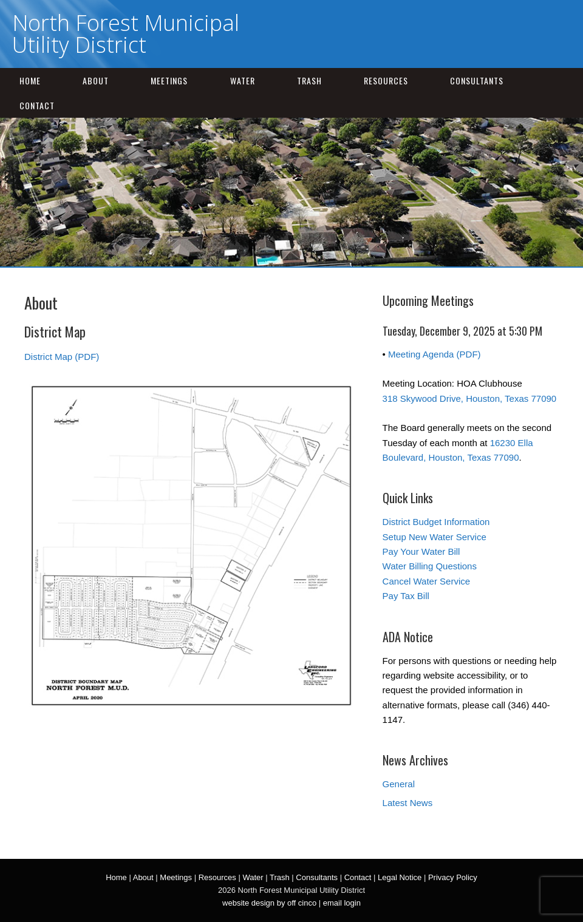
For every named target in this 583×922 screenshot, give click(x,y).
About (96, 80)
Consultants (476, 80)
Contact (37, 105)
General (399, 784)
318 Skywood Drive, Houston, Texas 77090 (470, 398)
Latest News (408, 803)
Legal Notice (399, 877)
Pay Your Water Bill (421, 551)
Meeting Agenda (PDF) (434, 354)
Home (30, 80)
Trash (309, 80)
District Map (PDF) (61, 356)
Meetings (169, 80)
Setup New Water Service (434, 537)
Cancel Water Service (427, 581)
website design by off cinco (269, 902)
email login (342, 902)
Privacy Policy (452, 877)
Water (242, 80)
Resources (386, 80)
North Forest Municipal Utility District (125, 33)
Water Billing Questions (430, 566)
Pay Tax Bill (406, 596)
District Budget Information (436, 522)
